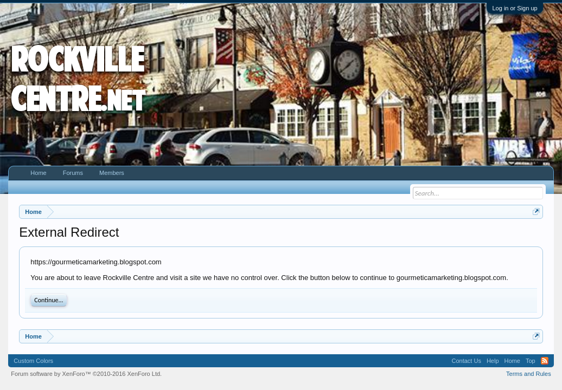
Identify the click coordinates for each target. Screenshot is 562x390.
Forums (73, 173)
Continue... (48, 300)
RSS (544, 361)
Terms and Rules (528, 373)
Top (530, 361)
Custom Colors (33, 361)
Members (111, 173)
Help (493, 361)
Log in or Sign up (514, 8)
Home (38, 173)
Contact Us (466, 361)
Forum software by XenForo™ (86, 373)
